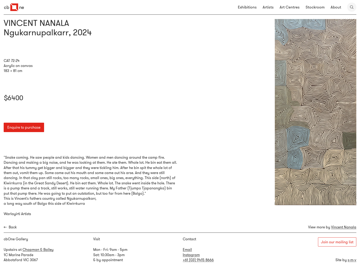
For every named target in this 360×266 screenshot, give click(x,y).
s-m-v (352, 260)
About (336, 7)
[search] (351, 7)
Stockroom (315, 7)
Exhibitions (247, 7)
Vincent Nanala (343, 227)
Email (187, 249)
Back (10, 227)
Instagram (191, 254)
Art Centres (290, 7)
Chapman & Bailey (37, 249)
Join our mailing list (337, 242)
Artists (268, 7)
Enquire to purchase (23, 127)
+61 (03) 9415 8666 (198, 260)
